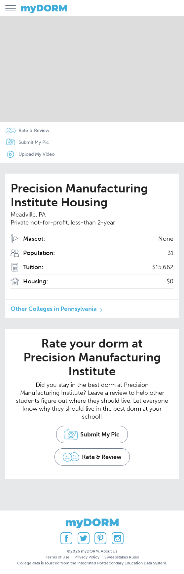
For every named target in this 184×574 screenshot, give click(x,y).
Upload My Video (36, 154)
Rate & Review (33, 130)
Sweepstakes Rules (121, 557)
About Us (109, 551)
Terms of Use (57, 557)
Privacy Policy (86, 557)
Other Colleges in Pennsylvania (54, 308)
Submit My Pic (33, 142)
